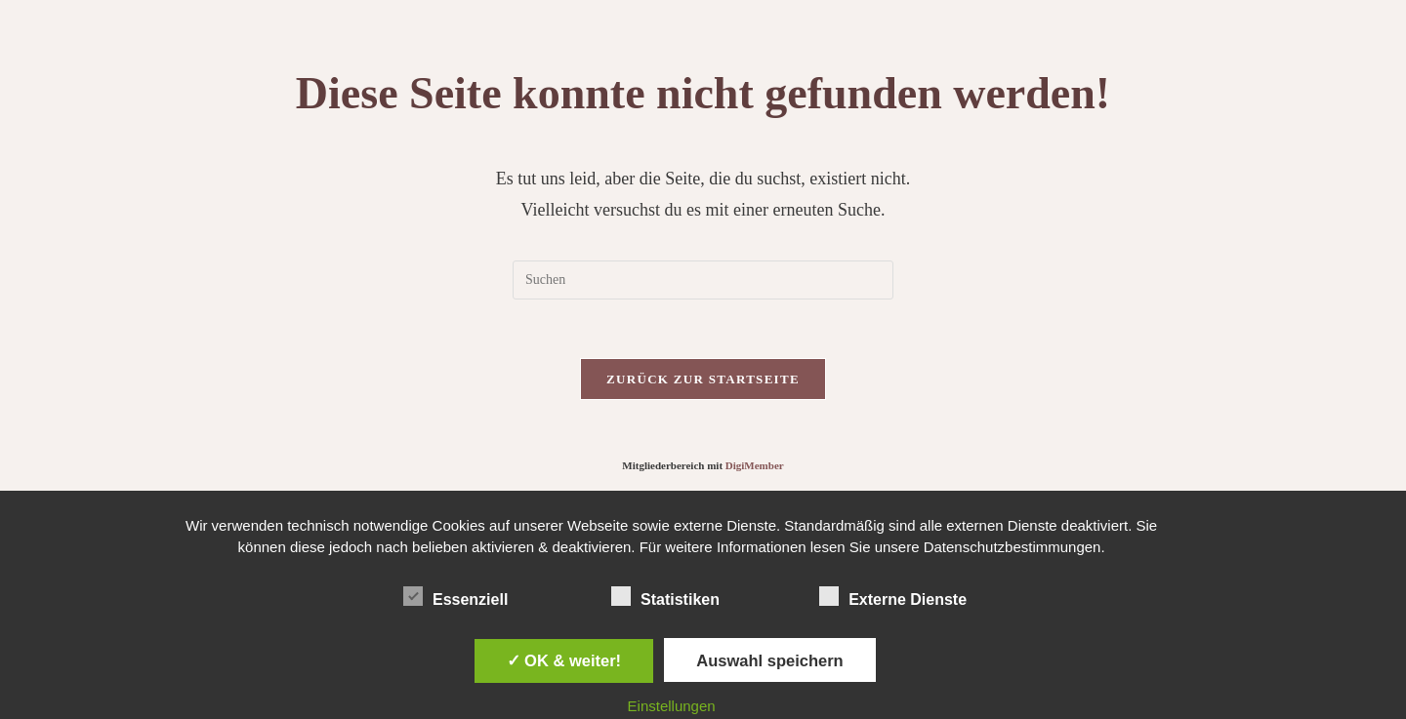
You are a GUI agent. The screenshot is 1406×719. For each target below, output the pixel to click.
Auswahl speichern (769, 660)
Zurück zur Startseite (703, 379)
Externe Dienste (893, 596)
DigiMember (754, 465)
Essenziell (455, 596)
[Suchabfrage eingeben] (703, 280)
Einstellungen (672, 706)
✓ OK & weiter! (564, 660)
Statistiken (665, 596)
